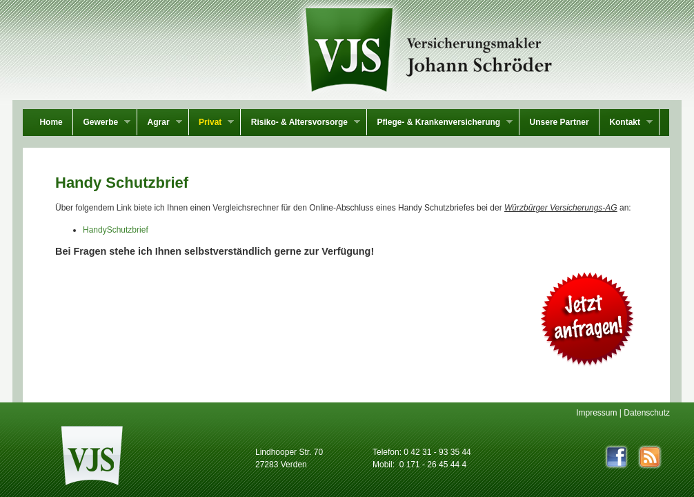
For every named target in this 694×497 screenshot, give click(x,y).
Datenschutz (647, 413)
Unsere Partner (559, 122)
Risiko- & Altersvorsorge (300, 123)
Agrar (159, 123)
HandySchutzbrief (115, 230)
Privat (212, 123)
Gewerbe (101, 123)
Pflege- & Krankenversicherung (440, 123)
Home (50, 122)
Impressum (596, 413)
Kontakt (626, 123)
